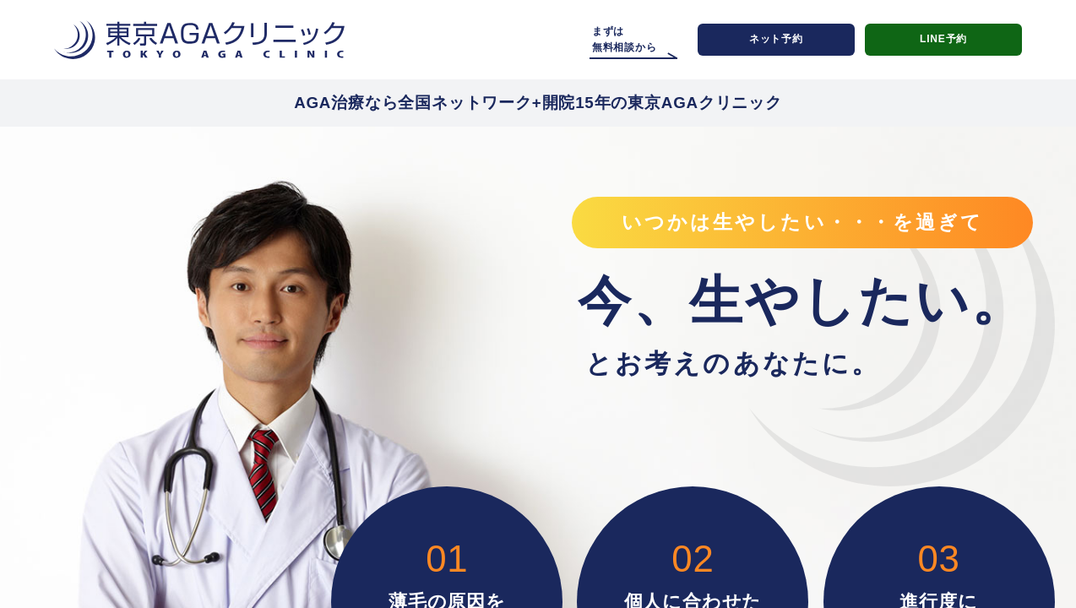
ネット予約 (776, 39)
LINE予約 (943, 39)
